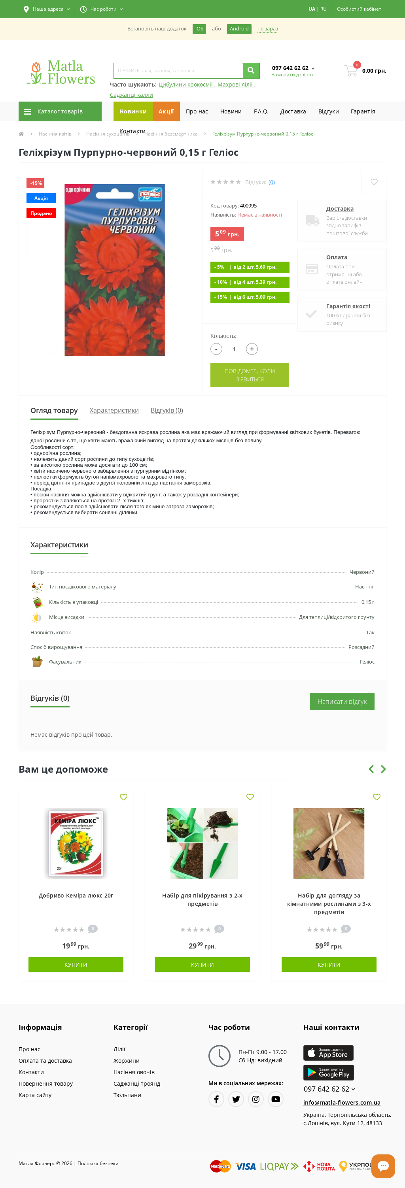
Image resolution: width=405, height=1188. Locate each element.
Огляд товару (54, 410)
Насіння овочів (134, 1072)
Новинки (133, 111)
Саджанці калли (131, 94)
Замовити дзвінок (293, 74)
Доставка (293, 111)
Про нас (197, 111)
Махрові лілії (236, 84)
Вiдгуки (328, 111)
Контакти (132, 131)
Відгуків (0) (167, 410)
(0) (272, 182)
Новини (231, 111)
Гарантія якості (348, 306)
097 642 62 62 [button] (329, 1089)
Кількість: (223, 335)
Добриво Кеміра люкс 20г (76, 895)
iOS (199, 28)
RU (323, 9)
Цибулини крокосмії (186, 84)
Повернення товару (46, 1083)
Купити (75, 964)
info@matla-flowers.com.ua (342, 1102)
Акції (166, 111)
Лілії (119, 1049)
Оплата (336, 257)
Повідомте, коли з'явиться (250, 375)
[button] (47, 9)
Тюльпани (127, 1095)
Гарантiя (363, 111)
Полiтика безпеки (98, 1163)
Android (239, 28)
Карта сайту (35, 1095)
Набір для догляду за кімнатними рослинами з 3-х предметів (329, 904)
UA (311, 9)
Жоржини (127, 1060)
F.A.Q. (261, 111)
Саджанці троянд (137, 1083)
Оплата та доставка (45, 1060)
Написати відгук (342, 701)
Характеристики (114, 410)
